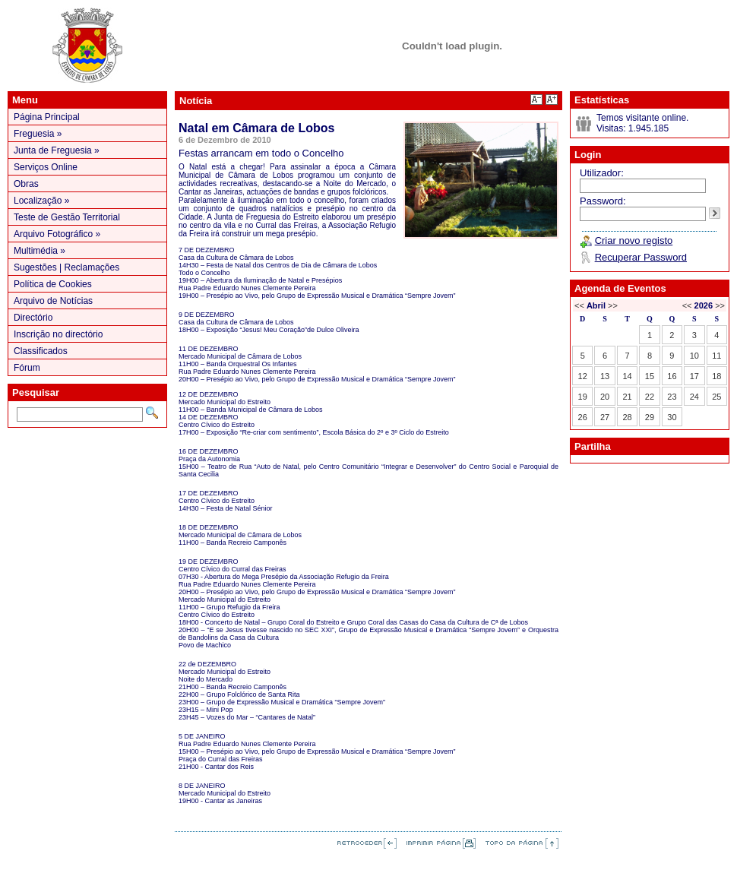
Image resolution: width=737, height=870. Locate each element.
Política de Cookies (53, 284)
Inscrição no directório (58, 334)
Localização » (41, 200)
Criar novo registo (634, 240)
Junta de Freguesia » (57, 150)
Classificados (41, 351)
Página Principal (47, 117)
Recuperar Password (641, 257)
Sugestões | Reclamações (66, 267)
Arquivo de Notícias (53, 301)
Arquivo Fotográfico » (57, 234)
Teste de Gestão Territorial (67, 217)
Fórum (27, 367)
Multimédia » (39, 250)
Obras (26, 184)
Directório (33, 317)
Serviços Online (45, 167)
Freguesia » (38, 133)
